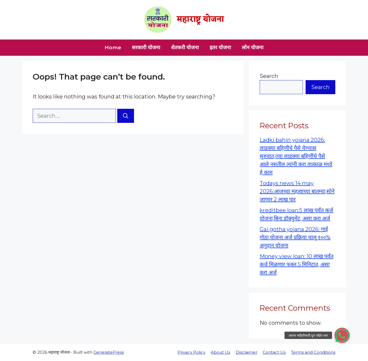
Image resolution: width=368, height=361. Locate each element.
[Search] (125, 116)
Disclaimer (246, 352)
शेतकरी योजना (185, 47)
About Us (220, 352)
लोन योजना (252, 47)
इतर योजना (220, 47)
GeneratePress (108, 352)
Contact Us (274, 352)
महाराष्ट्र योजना (200, 19)
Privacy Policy (191, 352)
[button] (342, 335)
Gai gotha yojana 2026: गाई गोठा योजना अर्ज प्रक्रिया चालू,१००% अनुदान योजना (295, 237)
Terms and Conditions (313, 352)
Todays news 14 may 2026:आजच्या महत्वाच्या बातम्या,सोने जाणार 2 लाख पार (297, 191)
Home (113, 47)
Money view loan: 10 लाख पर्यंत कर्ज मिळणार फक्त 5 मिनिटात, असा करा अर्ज (296, 264)
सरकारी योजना (146, 47)
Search (269, 76)
